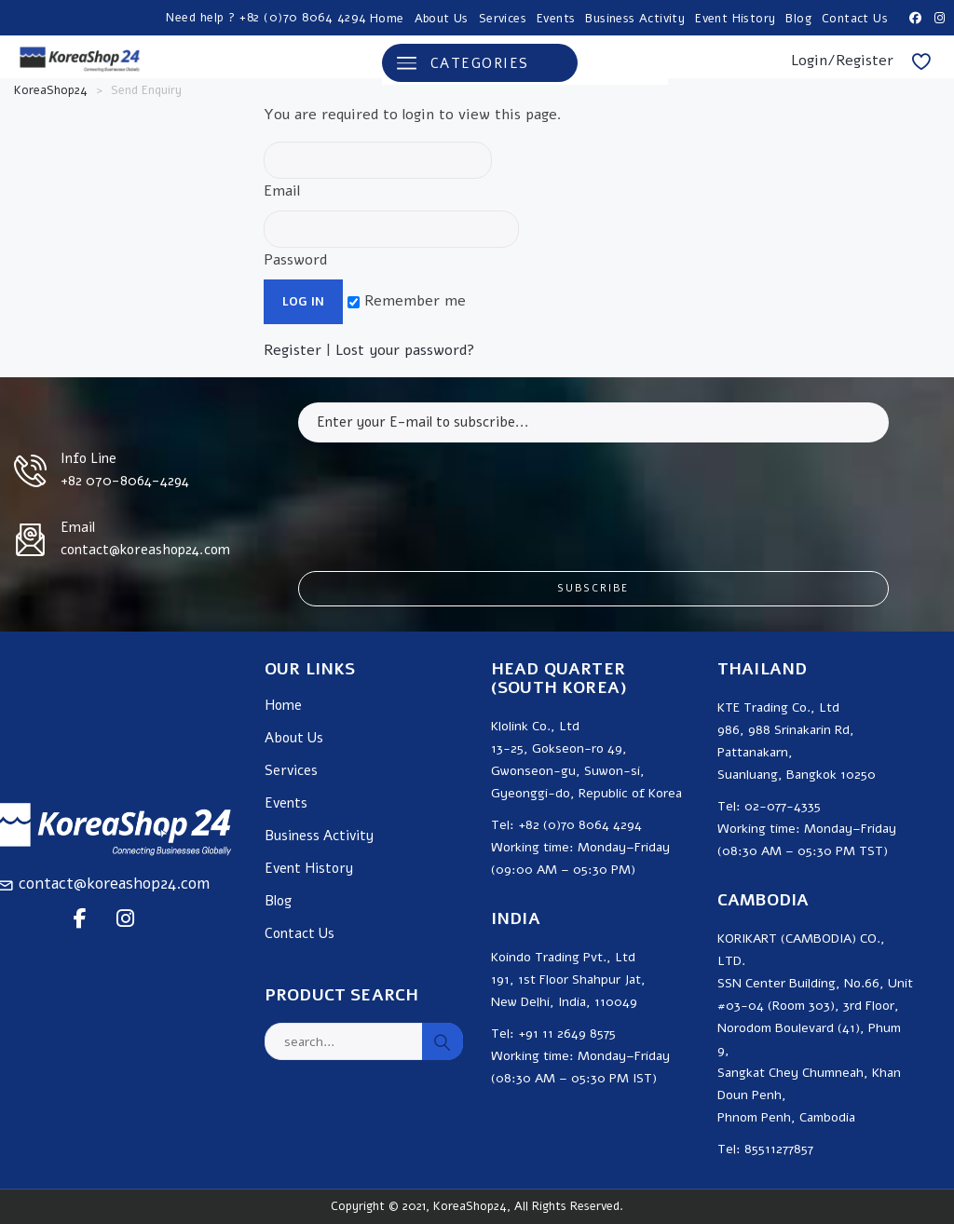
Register (292, 350)
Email (378, 171)
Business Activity (635, 18)
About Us (442, 18)
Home (387, 18)
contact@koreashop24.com (114, 883)
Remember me (407, 301)
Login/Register (842, 60)
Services (502, 18)
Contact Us (855, 18)
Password (391, 240)
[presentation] (439, 492)
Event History (735, 18)
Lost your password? (405, 350)
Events (556, 18)
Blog (798, 18)
